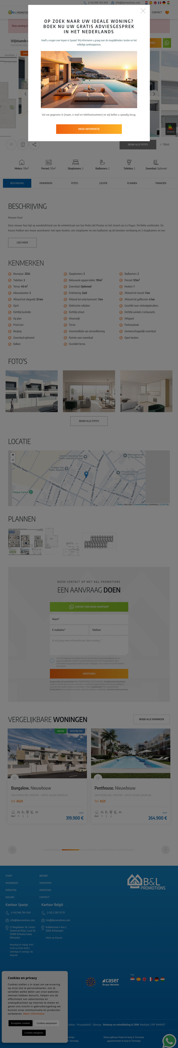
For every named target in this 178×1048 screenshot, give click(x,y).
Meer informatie (89, 101)
